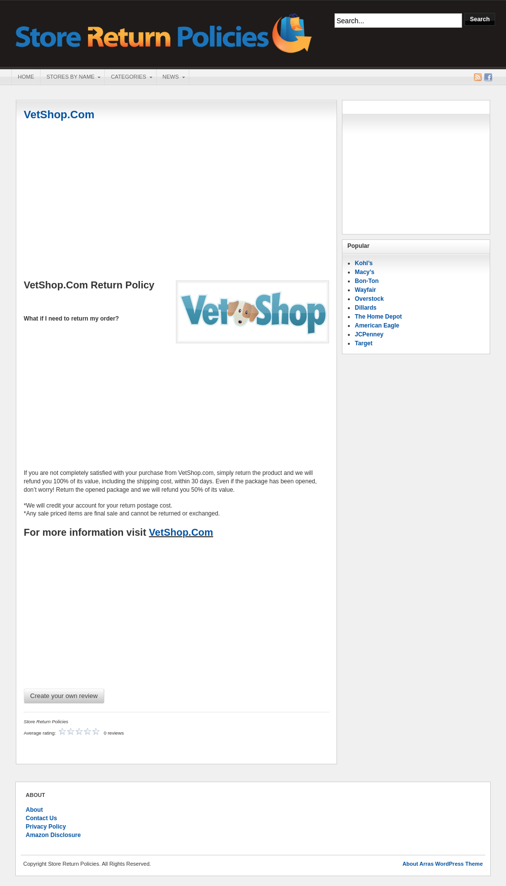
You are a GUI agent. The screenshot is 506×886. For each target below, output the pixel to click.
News (170, 78)
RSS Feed (478, 77)
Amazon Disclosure (53, 835)
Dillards (366, 307)
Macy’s (365, 272)
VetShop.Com (59, 114)
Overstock (369, 298)
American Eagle (377, 325)
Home (26, 77)
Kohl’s (364, 263)
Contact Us (41, 818)
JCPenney (369, 334)
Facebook (488, 77)
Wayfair (365, 289)
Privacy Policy (46, 826)
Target (364, 343)
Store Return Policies (164, 32)
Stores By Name (70, 78)
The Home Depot (378, 316)
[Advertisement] (176, 201)
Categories (128, 78)
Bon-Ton (367, 281)
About (34, 809)
